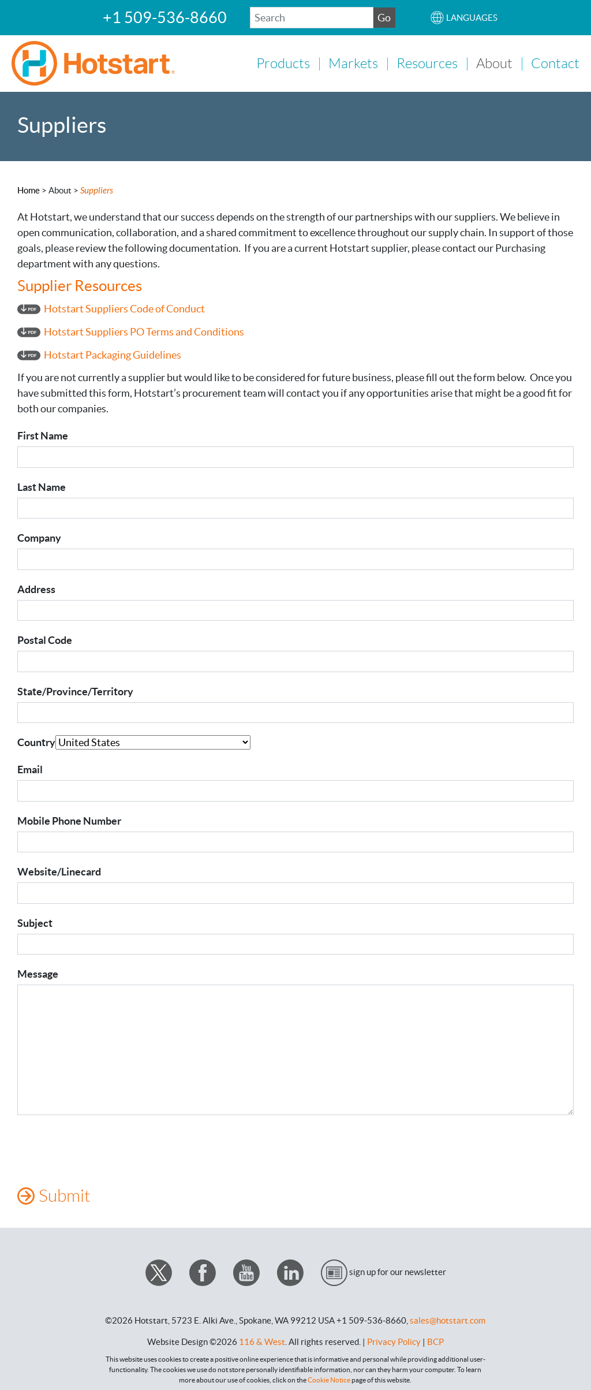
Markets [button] (353, 62)
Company (39, 537)
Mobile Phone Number (69, 820)
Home (28, 189)
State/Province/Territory (75, 690)
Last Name (41, 486)
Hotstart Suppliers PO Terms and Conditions (144, 331)
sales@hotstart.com (447, 1319)
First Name (42, 434)
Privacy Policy (394, 1341)
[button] (464, 17)
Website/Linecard (59, 870)
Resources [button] (427, 62)
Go (384, 18)
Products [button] (283, 62)
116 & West (262, 1341)
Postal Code (44, 639)
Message (37, 973)
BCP (435, 1341)
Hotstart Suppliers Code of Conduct (124, 307)
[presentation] (105, 1148)
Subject (35, 922)
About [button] (494, 62)
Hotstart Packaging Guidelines (112, 354)
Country (36, 741)
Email (30, 768)
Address (36, 588)
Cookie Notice (329, 1378)
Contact (555, 62)
